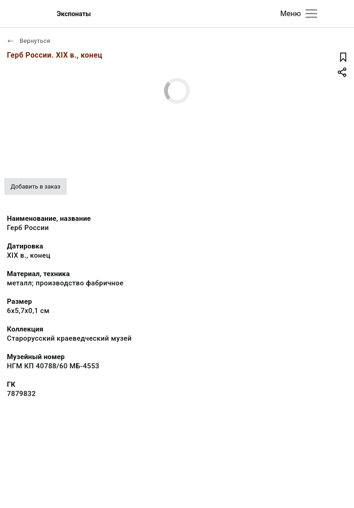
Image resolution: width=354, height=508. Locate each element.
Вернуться (28, 40)
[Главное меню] (311, 14)
